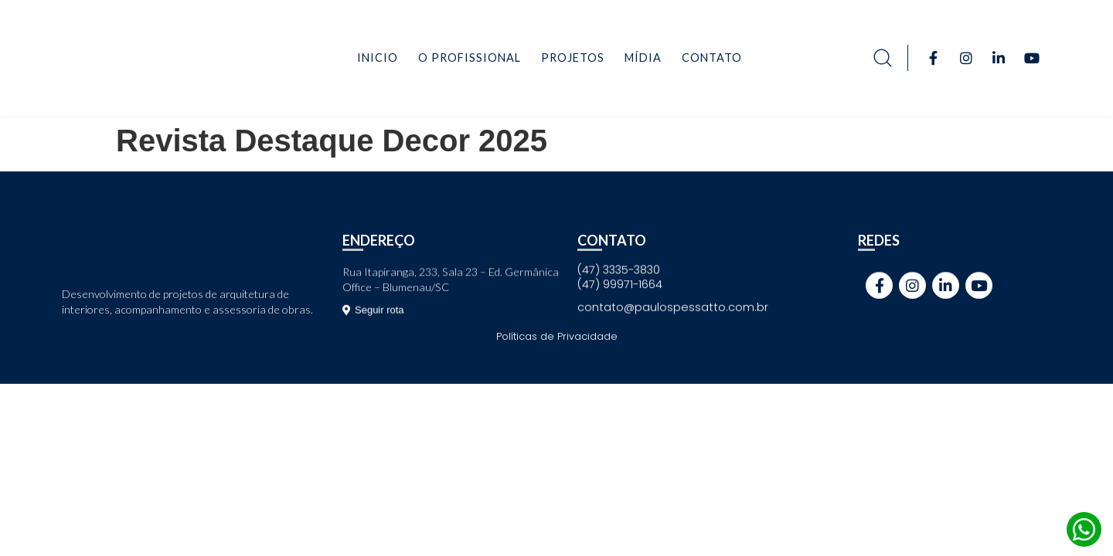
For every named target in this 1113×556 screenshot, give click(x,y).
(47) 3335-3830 (618, 269)
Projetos (572, 57)
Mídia (643, 57)
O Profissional (469, 57)
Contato (712, 57)
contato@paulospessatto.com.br (672, 307)
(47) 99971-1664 (619, 284)
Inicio (377, 57)
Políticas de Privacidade (557, 336)
